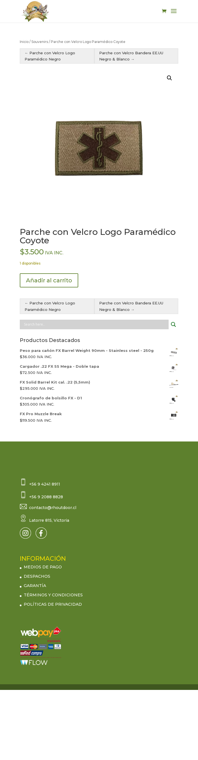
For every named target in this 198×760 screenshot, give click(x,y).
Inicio (24, 42)
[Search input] (95, 324)
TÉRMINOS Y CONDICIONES (53, 594)
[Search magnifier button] (173, 324)
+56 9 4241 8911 (44, 484)
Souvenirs (39, 42)
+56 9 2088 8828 (46, 496)
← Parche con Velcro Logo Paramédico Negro (50, 56)
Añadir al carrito (49, 280)
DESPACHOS (37, 576)
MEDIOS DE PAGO (43, 567)
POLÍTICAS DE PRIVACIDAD (53, 604)
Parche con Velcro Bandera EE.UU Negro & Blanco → (131, 56)
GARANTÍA (35, 585)
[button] (169, 78)
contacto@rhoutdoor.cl (52, 507)
